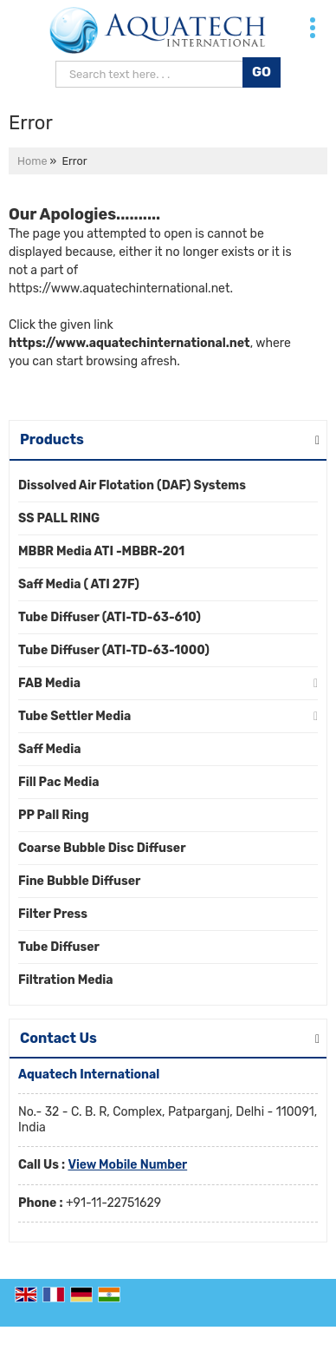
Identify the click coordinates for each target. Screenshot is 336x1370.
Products (52, 439)
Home (32, 160)
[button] (127, 1164)
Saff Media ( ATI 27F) (78, 584)
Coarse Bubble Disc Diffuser (102, 848)
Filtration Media (65, 980)
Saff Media (49, 749)
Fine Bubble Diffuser (79, 881)
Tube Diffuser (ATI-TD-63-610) (109, 617)
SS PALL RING (59, 518)
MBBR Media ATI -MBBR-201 (101, 551)
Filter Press (52, 914)
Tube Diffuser (59, 947)
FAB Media (49, 683)
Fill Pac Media (58, 782)
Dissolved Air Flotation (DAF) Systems (132, 485)
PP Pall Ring (53, 815)
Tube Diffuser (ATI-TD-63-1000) (114, 650)
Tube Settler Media (74, 716)
